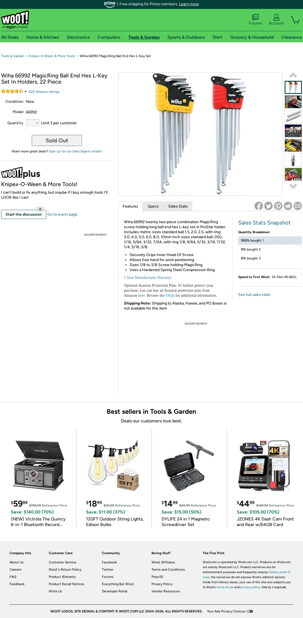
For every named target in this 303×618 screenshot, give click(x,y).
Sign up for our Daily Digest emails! (75, 151)
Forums (255, 20)
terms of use (225, 587)
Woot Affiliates (163, 562)
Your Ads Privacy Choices (226, 611)
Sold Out (57, 140)
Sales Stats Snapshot (264, 222)
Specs (153, 206)
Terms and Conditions (168, 569)
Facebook (109, 562)
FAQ (12, 577)
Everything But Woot (118, 584)
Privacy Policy (162, 584)
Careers (15, 569)
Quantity (15, 123)
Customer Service (62, 562)
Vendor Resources (166, 591)
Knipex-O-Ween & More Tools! (52, 56)
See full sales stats (254, 294)
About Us (16, 562)
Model (18, 112)
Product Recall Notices (66, 584)
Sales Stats (178, 206)
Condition (14, 101)
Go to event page (62, 214)
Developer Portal (114, 591)
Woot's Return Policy (65, 569)
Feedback (17, 584)
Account (276, 20)
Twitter (107, 569)
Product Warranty (62, 577)
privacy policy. (250, 587)
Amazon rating (44, 92)
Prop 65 (157, 577)
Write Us (55, 591)
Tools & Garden (12, 56)
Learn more (189, 4)
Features (130, 206)
